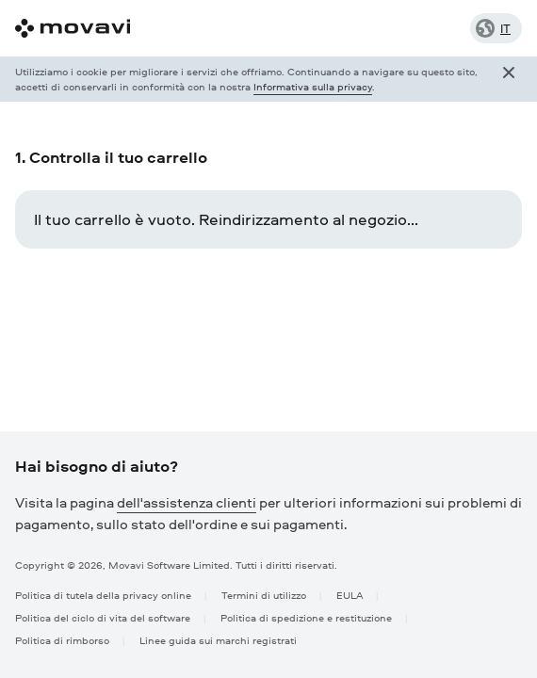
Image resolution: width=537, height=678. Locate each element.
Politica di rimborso (62, 640)
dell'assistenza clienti (186, 502)
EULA (349, 595)
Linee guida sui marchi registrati (218, 640)
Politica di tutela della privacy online (103, 595)
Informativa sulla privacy (312, 86)
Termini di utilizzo (263, 595)
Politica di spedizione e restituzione (306, 617)
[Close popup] (509, 79)
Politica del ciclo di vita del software (102, 617)
